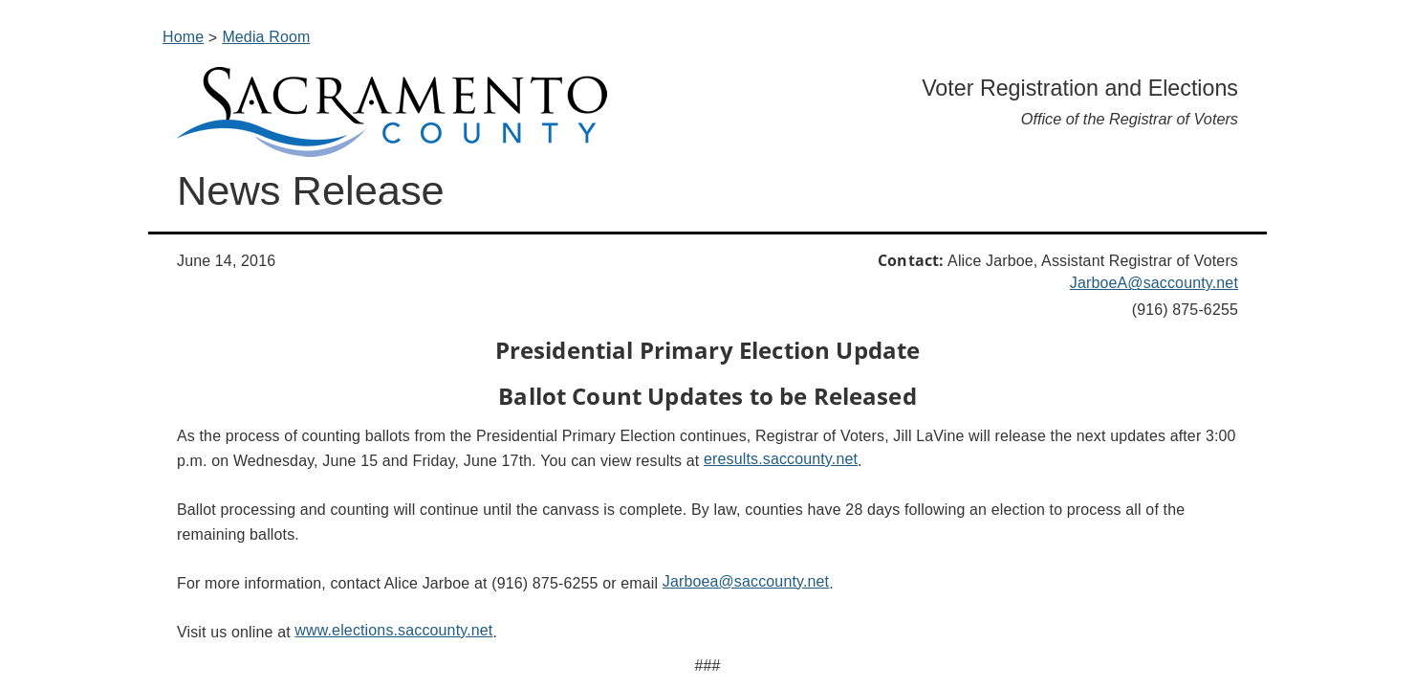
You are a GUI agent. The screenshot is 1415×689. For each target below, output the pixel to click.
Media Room (266, 37)
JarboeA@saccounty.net (1154, 283)
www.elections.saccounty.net (393, 630)
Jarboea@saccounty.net (746, 581)
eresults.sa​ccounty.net (781, 459)
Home (183, 37)
